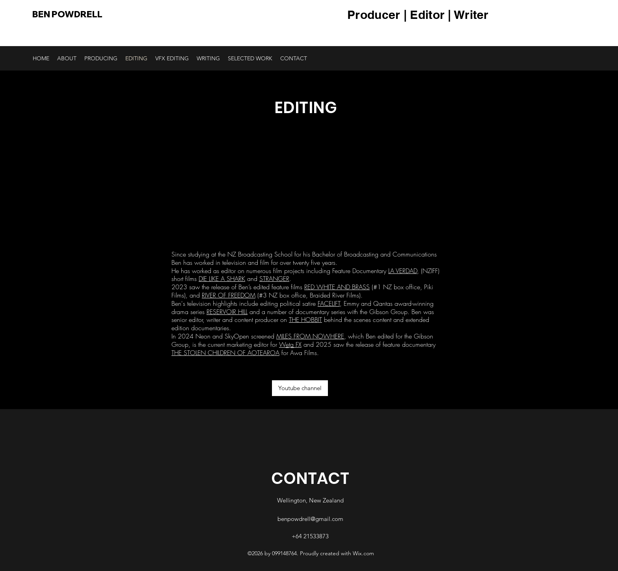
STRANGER (274, 278)
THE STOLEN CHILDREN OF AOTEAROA (225, 352)
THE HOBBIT (305, 319)
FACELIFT (329, 303)
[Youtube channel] (300, 388)
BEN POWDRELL (67, 14)
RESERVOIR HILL (227, 311)
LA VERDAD (402, 270)
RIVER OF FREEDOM (228, 295)
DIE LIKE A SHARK (222, 278)
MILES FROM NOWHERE (310, 336)
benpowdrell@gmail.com (310, 519)
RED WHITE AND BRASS (337, 287)
